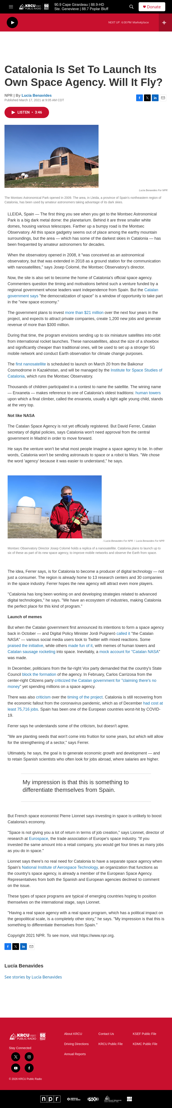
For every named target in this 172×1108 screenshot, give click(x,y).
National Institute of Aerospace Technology (60, 867)
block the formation (39, 674)
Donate (154, 6)
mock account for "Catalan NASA (129, 651)
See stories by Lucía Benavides (33, 977)
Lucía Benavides (37, 95)
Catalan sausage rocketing (31, 651)
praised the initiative (25, 645)
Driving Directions (76, 1044)
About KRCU (73, 1034)
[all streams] (165, 22)
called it (123, 633)
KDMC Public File (145, 1044)
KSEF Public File (144, 1034)
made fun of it (80, 645)
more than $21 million (84, 312)
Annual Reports (75, 1054)
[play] (12, 22)
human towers (148, 393)
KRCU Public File (111, 1044)
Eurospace (38, 838)
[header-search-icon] (131, 7)
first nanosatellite (31, 364)
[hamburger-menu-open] (11, 6)
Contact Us (106, 1034)
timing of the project (85, 697)
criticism (43, 697)
